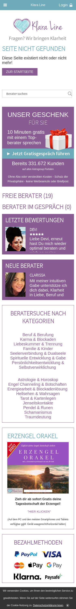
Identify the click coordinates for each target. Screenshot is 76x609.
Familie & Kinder (38, 348)
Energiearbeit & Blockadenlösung (38, 389)
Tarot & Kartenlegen (38, 398)
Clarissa (37, 275)
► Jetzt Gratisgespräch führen (38, 153)
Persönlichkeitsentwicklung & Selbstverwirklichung (38, 365)
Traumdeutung (38, 417)
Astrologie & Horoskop (38, 379)
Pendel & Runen (38, 407)
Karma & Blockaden (38, 339)
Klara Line (38, 5)
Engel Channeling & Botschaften (37, 384)
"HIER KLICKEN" (39, 511)
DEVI (33, 229)
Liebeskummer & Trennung (38, 344)
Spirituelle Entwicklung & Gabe (38, 358)
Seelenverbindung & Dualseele (38, 353)
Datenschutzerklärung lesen (48, 605)
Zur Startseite (19, 72)
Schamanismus (38, 412)
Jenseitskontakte (38, 403)
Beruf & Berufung (38, 334)
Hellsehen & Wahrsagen (38, 393)
